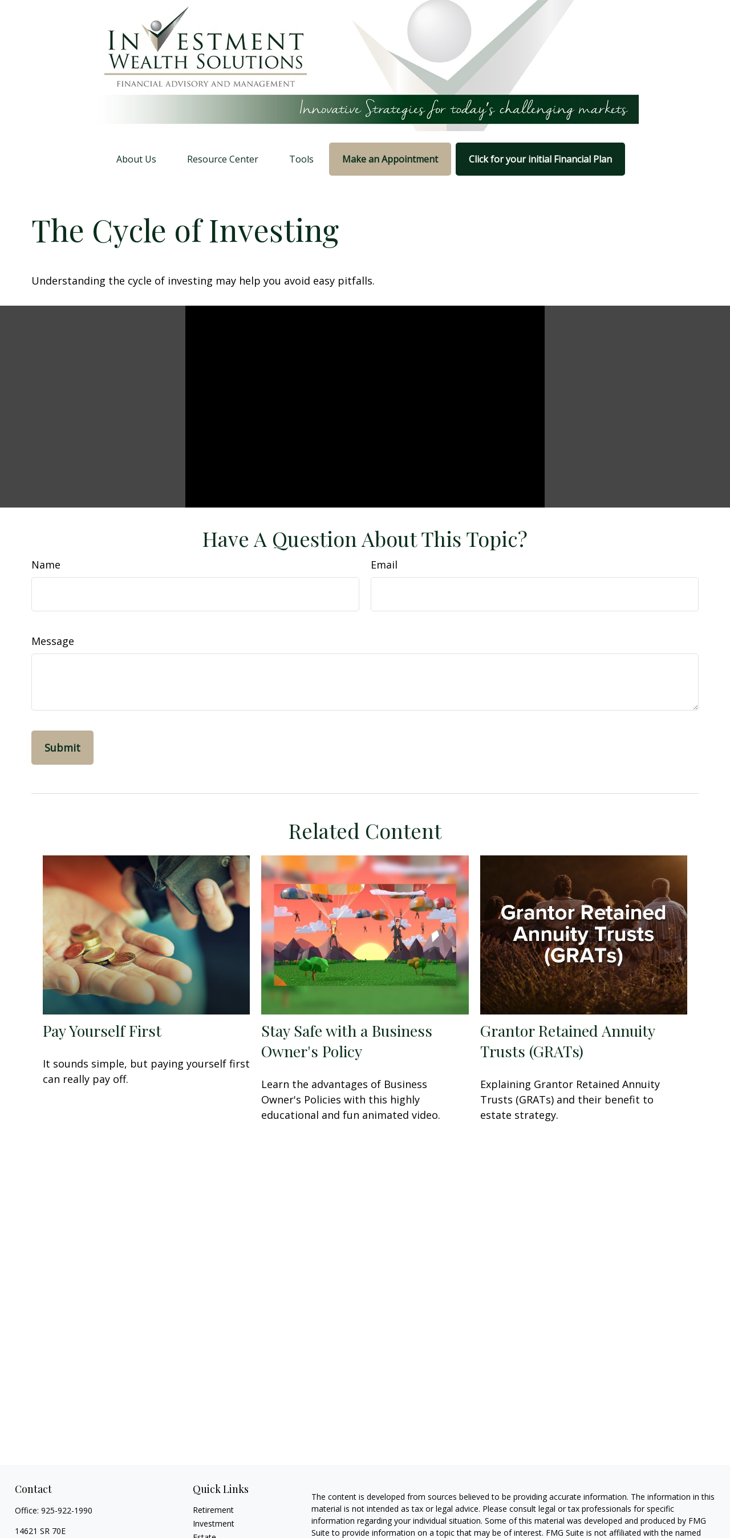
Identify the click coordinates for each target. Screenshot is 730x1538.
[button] (136, 159)
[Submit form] (62, 748)
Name (45, 564)
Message (52, 641)
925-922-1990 (66, 1510)
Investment (213, 1523)
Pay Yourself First (102, 1030)
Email (384, 564)
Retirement (213, 1509)
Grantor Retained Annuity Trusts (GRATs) (567, 1040)
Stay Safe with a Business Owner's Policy (346, 1040)
